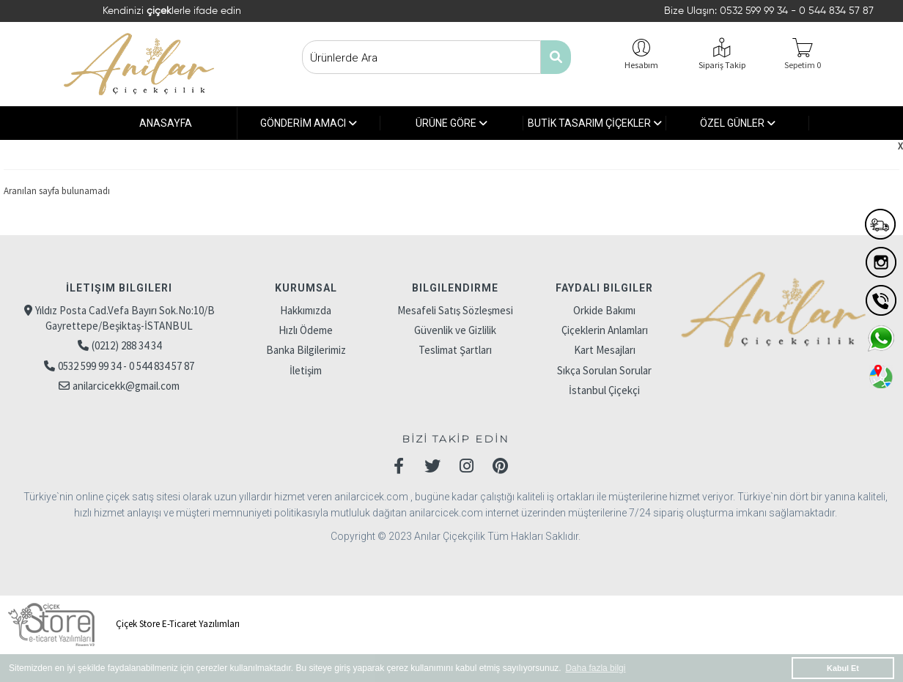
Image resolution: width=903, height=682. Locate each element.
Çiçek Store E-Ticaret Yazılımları (122, 624)
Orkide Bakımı (604, 310)
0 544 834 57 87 (836, 11)
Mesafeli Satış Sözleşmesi (455, 310)
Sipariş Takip (722, 64)
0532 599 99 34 (755, 11)
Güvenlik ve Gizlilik (455, 330)
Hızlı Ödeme (306, 330)
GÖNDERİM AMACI (308, 123)
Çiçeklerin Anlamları (604, 330)
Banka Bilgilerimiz (306, 350)
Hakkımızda (305, 310)
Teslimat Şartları (455, 350)
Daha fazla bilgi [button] (595, 668)
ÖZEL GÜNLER (737, 123)
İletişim (306, 370)
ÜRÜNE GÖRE (451, 123)
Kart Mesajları (604, 350)
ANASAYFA (165, 123)
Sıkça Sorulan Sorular (604, 370)
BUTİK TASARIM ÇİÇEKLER (595, 123)
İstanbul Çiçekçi (604, 390)
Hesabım (641, 64)
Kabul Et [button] (843, 668)
